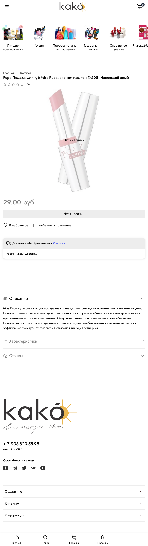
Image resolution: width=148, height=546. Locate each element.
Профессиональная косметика (70, 48)
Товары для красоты (99, 48)
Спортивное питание (127, 48)
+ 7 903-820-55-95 (21, 444)
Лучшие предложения (15, 48)
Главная (8, 73)
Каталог (25, 73)
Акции (42, 46)
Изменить (59, 244)
